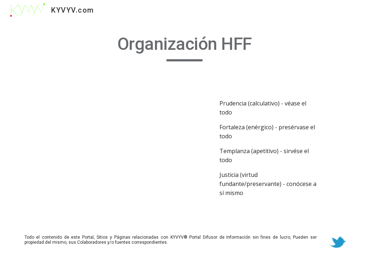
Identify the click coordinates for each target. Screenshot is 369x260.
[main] (185, 47)
